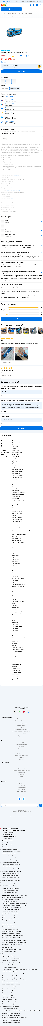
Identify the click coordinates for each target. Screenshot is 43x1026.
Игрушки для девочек (17, 513)
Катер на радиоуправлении (18, 507)
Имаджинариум (15, 622)
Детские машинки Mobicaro (19, 16)
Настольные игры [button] (5, 452)
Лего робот (15, 588)
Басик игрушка (15, 674)
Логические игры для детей (18, 637)
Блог (21, 776)
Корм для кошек (21, 785)
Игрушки (14, 509)
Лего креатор (15, 592)
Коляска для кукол (16, 664)
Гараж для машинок (16, 498)
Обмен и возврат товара (21, 723)
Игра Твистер (15, 630)
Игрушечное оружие (17, 477)
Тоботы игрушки (16, 444)
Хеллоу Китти (15, 555)
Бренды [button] (3, 439)
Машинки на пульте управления (19, 483)
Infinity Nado (15, 446)
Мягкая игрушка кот (16, 676)
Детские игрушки (11, 13)
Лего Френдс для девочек (18, 601)
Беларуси (30, 816)
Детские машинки (6, 16)
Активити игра (15, 632)
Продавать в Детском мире (21, 721)
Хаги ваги (14, 544)
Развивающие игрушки (17, 511)
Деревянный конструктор (18, 586)
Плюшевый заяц (16, 683)
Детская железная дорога (18, 485)
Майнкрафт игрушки (17, 527)
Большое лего (15, 607)
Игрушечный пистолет (17, 471)
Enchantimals (15, 439)
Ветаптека (21, 793)
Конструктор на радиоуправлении (20, 611)
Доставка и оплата (21, 718)
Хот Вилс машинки (16, 481)
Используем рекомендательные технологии (21, 813)
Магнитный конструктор (18, 578)
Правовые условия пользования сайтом (21, 811)
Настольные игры (16, 618)
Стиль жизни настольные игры (19, 639)
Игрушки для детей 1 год (17, 542)
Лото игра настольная (17, 651)
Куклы (13, 655)
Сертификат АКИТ (21, 733)
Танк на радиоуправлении (18, 494)
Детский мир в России (16, 816)
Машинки (14, 479)
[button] (11, 9)
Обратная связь (21, 736)
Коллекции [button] (3, 448)
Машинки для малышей (17, 525)
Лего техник (15, 571)
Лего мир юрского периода (18, 584)
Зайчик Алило (15, 454)
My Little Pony (15, 450)
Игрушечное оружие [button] (4, 441)
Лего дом (14, 599)
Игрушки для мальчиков (17, 517)
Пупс (13, 660)
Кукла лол (14, 653)
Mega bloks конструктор (18, 613)
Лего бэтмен (15, 548)
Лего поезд (14, 582)
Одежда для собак (21, 791)
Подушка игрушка (16, 680)
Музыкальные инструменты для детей (21, 530)
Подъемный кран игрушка (18, 500)
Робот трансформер (17, 521)
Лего (13, 557)
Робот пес (14, 536)
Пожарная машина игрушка (18, 506)
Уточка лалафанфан (16, 546)
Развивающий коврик (17, 532)
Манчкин (14, 620)
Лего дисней (15, 616)
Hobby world (15, 624)
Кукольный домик (16, 658)
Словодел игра (15, 636)
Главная (3, 13)
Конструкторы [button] (4, 450)
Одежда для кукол (16, 662)
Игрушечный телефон (17, 538)
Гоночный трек (15, 488)
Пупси (13, 463)
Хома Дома (14, 458)
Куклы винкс (15, 666)
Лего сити (14, 565)
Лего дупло (14, 572)
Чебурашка (14, 553)
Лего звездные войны (17, 567)
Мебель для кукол (16, 668)
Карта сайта (21, 738)
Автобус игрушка (16, 504)
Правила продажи (21, 725)
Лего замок (14, 605)
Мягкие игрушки (16, 670)
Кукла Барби (15, 657)
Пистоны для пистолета (17, 475)
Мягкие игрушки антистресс (18, 678)
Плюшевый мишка (16, 672)
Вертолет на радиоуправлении (19, 486)
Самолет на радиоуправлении (19, 492)
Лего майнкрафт (16, 563)
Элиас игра (14, 643)
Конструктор (15, 561)
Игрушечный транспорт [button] (4, 444)
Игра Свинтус (15, 645)
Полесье (14, 441)
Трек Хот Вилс (15, 490)
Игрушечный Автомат (17, 473)
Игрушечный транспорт (25, 13)
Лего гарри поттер (16, 569)
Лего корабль (15, 597)
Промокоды (21, 727)
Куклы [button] (2, 454)
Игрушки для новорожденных (19, 534)
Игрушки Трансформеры (18, 551)
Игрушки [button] (3, 447)
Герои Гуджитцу (15, 456)
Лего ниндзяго (15, 559)
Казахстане (24, 816)
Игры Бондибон (16, 641)
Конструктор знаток (17, 595)
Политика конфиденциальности (21, 729)
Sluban (13, 603)
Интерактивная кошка (17, 681)
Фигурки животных (16, 540)
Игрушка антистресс (17, 519)
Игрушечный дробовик (17, 469)
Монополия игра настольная (18, 649)
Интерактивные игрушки (18, 528)
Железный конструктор (17, 590)
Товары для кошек (21, 783)
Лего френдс (15, 576)
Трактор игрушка (16, 502)
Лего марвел (15, 574)
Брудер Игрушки (16, 462)
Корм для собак (21, 789)
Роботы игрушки (16, 523)
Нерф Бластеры (16, 467)
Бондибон (14, 465)
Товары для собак (21, 787)
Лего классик (15, 615)
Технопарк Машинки (17, 452)
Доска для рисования (17, 626)
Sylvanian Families (16, 442)
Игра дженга (15, 628)
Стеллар (14, 448)
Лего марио (15, 580)
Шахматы (14, 634)
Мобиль (14, 515)
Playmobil (14, 460)
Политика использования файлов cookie (21, 731)
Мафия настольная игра (17, 647)
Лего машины (15, 609)
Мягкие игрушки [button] (5, 456)
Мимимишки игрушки (17, 550)
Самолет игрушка (16, 496)
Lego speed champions (17, 593)
